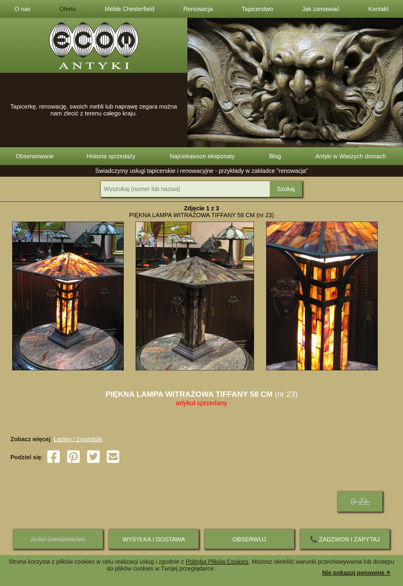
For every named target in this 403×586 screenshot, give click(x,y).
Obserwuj (249, 539)
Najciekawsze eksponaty (202, 156)
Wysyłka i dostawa (154, 539)
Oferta (67, 9)
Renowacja (198, 9)
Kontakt (378, 9)
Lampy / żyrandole (78, 439)
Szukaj (286, 189)
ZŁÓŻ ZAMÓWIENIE (58, 539)
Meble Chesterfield (129, 9)
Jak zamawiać (321, 9)
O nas (22, 9)
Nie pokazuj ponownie (356, 572)
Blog (275, 156)
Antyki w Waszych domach (350, 156)
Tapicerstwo (257, 9)
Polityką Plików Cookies (217, 561)
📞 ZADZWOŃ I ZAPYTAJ (345, 539)
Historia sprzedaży (111, 156)
